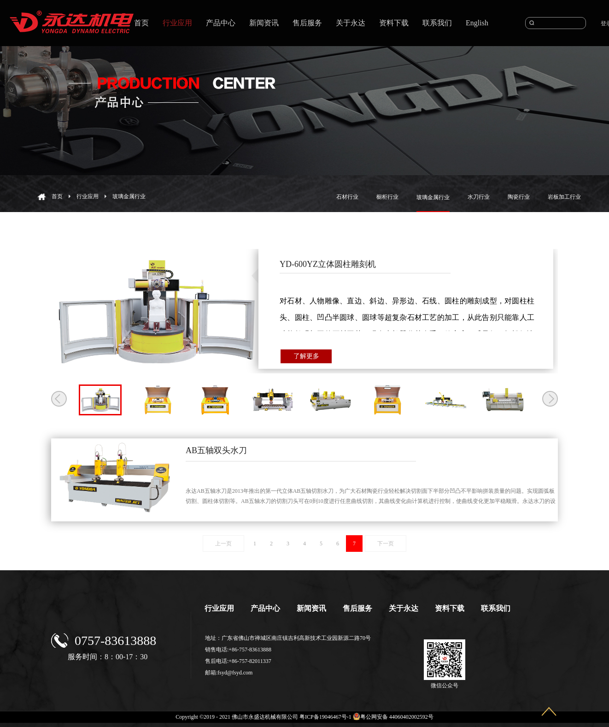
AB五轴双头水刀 (216, 450)
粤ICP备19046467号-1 (325, 717)
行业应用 (87, 196)
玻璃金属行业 (129, 196)
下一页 (385, 543)
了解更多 (306, 356)
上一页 (223, 543)
